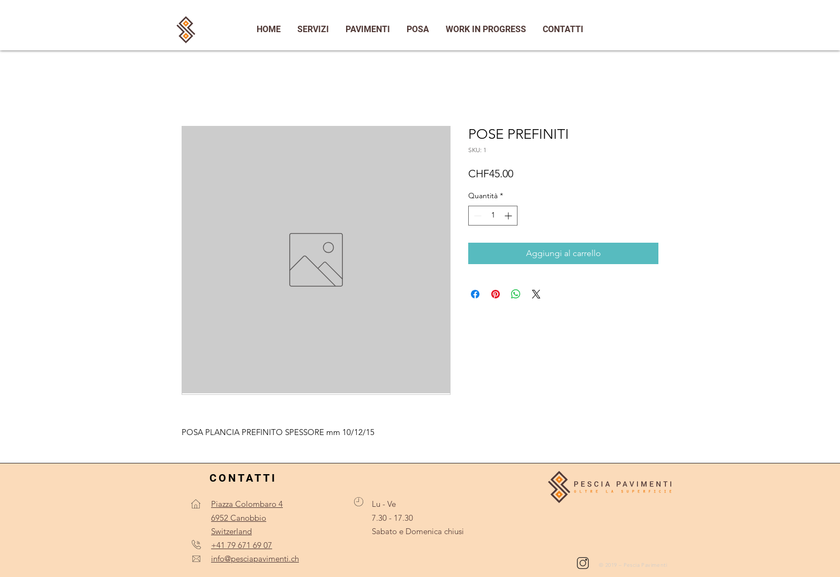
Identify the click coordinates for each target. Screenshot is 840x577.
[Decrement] (476, 215)
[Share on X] (536, 294)
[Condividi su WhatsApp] (515, 294)
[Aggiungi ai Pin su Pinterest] (495, 294)
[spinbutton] (492, 215)
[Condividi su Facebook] (475, 294)
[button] (562, 29)
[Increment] (509, 215)
